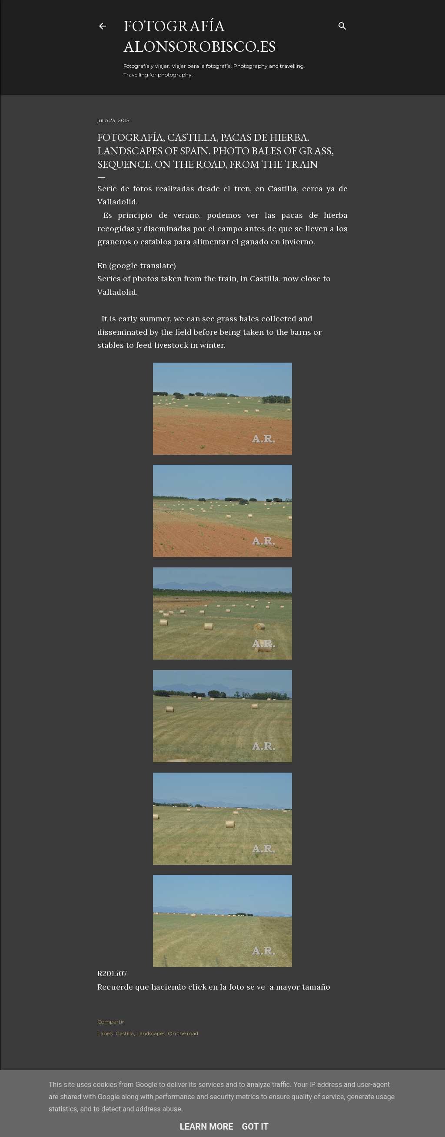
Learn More (206, 1126)
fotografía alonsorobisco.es (199, 36)
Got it (255, 1126)
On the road (183, 1033)
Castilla (125, 1033)
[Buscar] (342, 24)
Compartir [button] (110, 1021)
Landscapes (150, 1033)
